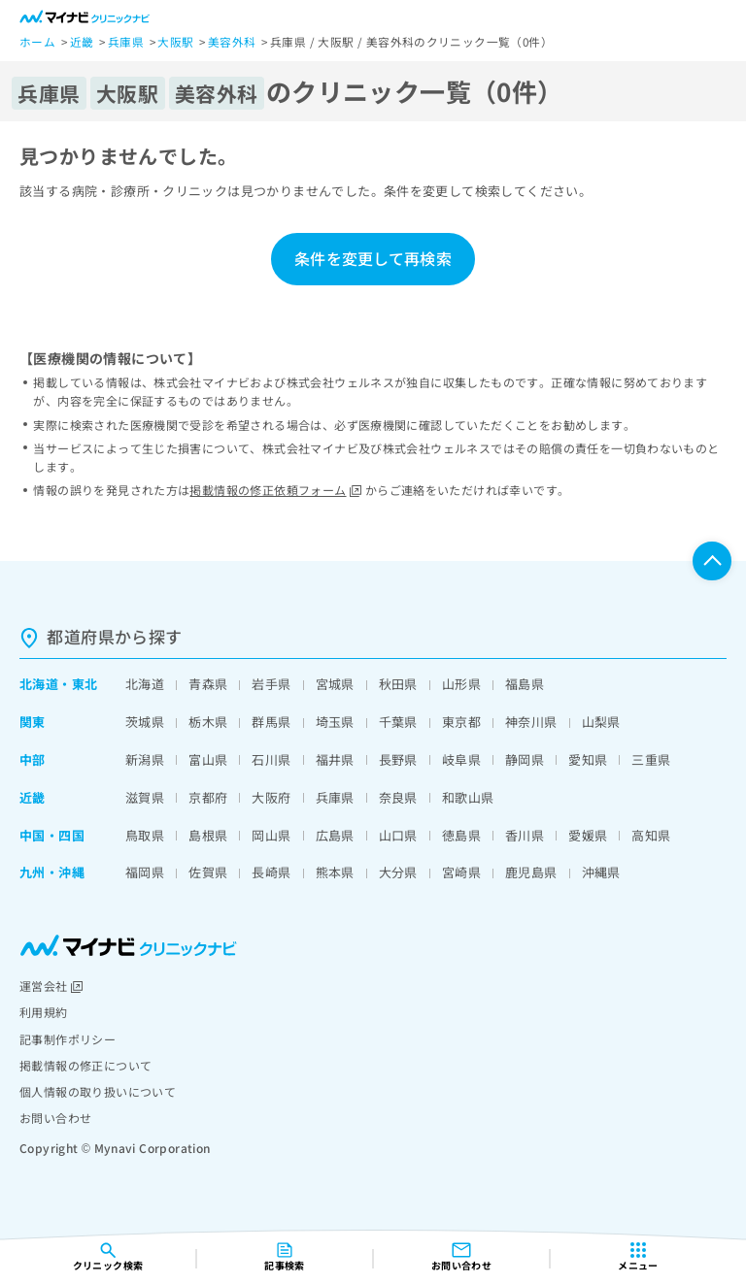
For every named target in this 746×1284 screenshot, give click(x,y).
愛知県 (587, 759)
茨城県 (144, 721)
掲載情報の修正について (85, 1065)
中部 (32, 759)
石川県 (271, 759)
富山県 (207, 759)
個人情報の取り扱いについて (97, 1091)
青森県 (207, 684)
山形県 (461, 684)
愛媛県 (587, 835)
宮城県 (335, 684)
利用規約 (43, 1012)
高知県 (650, 835)
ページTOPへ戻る (712, 561)
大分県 (398, 872)
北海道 (38, 684)
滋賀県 (144, 797)
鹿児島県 (531, 872)
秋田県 (398, 684)
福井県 (335, 759)
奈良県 (398, 797)
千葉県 (398, 721)
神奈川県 (531, 721)
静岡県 (524, 759)
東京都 (461, 721)
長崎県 (271, 872)
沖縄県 (601, 872)
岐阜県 (461, 759)
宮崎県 (461, 872)
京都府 (207, 797)
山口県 (398, 835)
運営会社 (51, 985)
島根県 (207, 835)
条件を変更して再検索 (373, 258)
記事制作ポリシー (67, 1039)
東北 (85, 684)
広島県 (335, 835)
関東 (32, 721)
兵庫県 (335, 797)
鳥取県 (144, 835)
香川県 (524, 835)
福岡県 (144, 872)
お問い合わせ (55, 1117)
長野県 (398, 759)
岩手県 (271, 684)
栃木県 (207, 721)
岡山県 (271, 835)
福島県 (524, 684)
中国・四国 (52, 835)
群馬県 (271, 721)
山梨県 (601, 721)
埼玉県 (335, 721)
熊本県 (335, 872)
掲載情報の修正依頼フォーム (275, 489)
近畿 (32, 797)
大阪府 (271, 797)
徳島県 (461, 835)
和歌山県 (468, 797)
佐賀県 (207, 872)
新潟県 (144, 759)
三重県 (650, 759)
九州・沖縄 (52, 872)
